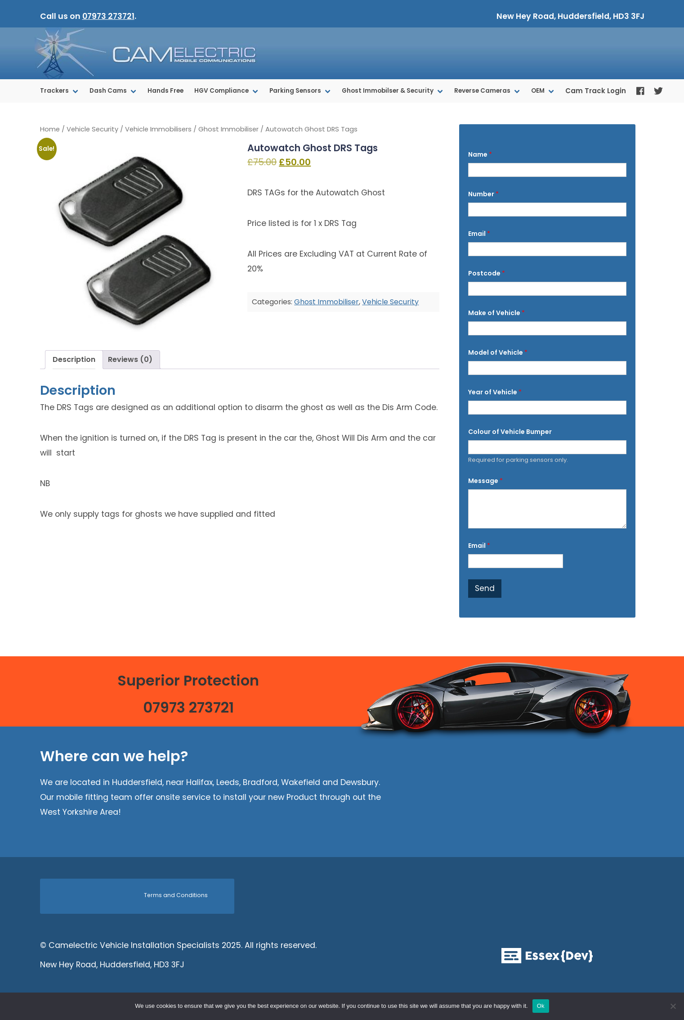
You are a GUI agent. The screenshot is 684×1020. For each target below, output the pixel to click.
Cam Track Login (595, 90)
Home (50, 129)
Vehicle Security (92, 129)
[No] (672, 1006)
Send (485, 588)
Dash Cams (108, 90)
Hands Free (165, 90)
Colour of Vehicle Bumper (510, 432)
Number (483, 194)
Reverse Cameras (482, 90)
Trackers (54, 90)
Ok (541, 1005)
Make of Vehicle (496, 313)
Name (480, 154)
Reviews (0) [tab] (130, 359)
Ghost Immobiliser (228, 129)
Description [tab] (74, 359)
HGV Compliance (221, 90)
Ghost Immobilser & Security (388, 90)
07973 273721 (108, 16)
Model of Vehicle (498, 353)
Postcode (486, 273)
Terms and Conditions (176, 895)
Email (479, 234)
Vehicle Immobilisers (158, 129)
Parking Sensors (295, 90)
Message (485, 481)
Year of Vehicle (495, 392)
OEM (538, 90)
